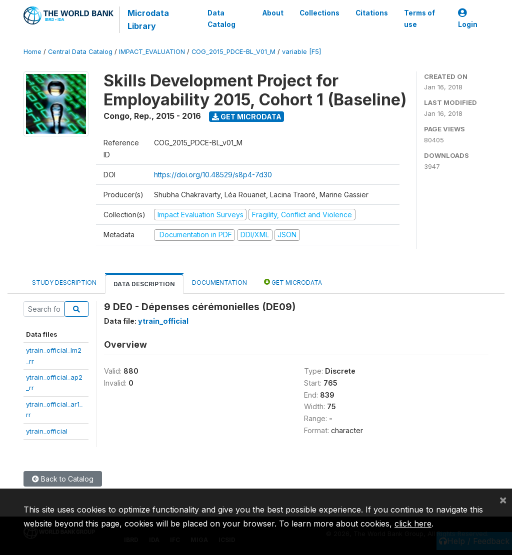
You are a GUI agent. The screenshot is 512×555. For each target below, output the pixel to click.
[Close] (503, 500)
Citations (372, 13)
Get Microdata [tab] (293, 282)
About (273, 13)
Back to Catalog (63, 479)
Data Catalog (222, 18)
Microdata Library (148, 19)
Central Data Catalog (80, 51)
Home (33, 51)
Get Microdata (247, 116)
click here (413, 524)
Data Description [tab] (144, 284)
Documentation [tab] (219, 282)
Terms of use (419, 18)
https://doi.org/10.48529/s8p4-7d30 (213, 174)
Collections (320, 13)
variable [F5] (301, 51)
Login (468, 18)
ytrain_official (47, 431)
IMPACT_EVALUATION (152, 51)
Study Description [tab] (64, 282)
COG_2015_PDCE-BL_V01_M (234, 51)
